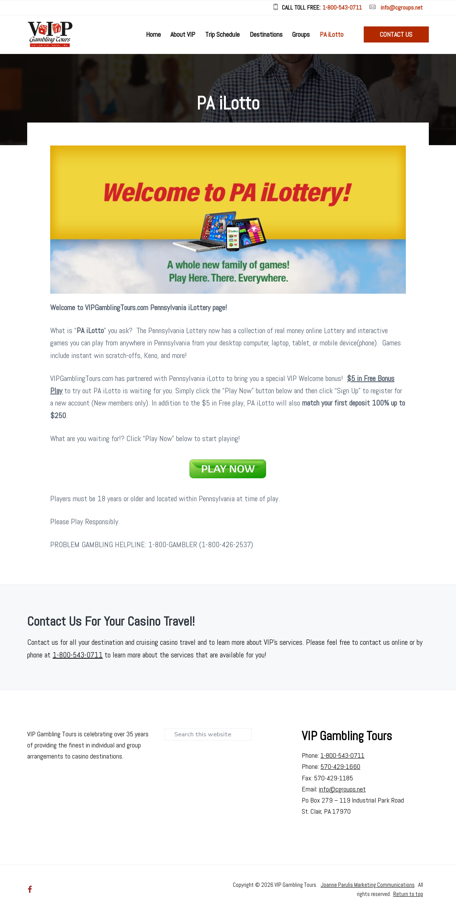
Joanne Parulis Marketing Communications (368, 884)
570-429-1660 (340, 766)
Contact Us (396, 34)
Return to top (408, 894)
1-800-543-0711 (342, 7)
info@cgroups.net (402, 7)
